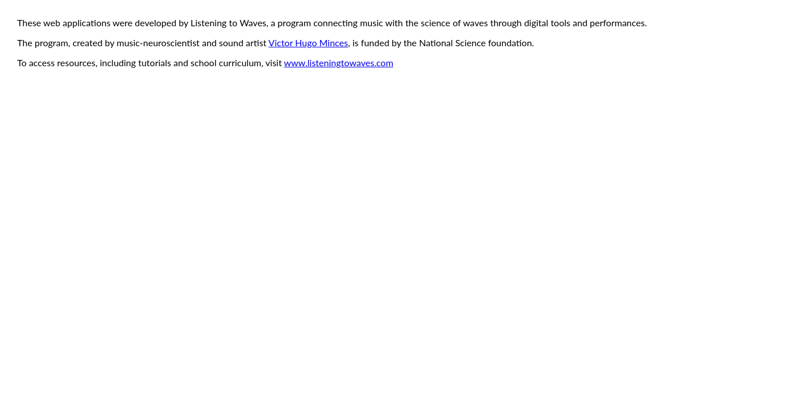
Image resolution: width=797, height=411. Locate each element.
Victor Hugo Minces (308, 42)
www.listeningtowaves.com (339, 62)
